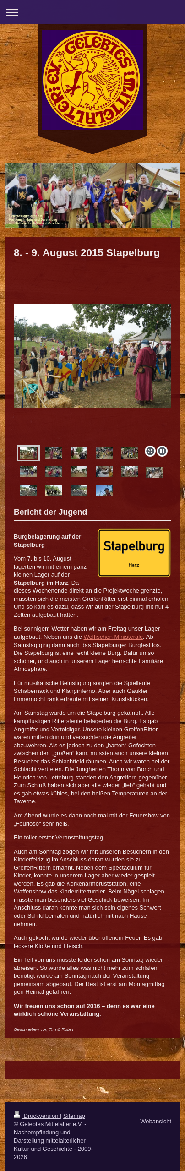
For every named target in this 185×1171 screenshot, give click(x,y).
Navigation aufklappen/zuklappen (92, 12)
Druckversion (37, 1115)
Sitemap (74, 1115)
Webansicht (155, 1121)
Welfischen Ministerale (113, 636)
